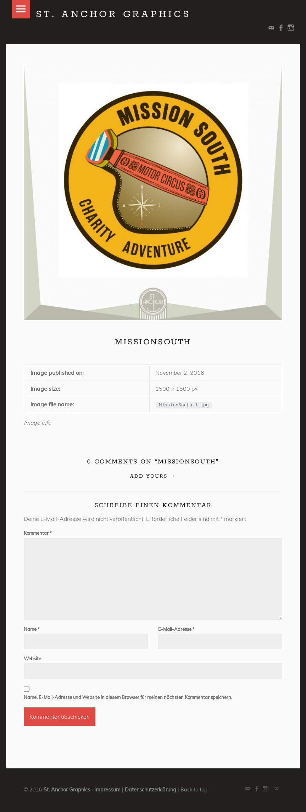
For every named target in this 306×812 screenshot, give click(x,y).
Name (32, 629)
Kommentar (38, 533)
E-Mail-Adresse (176, 629)
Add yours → (153, 476)
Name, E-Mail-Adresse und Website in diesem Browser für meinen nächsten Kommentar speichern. (128, 697)
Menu (21, 9)
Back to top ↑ (195, 789)
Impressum (107, 789)
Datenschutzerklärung (150, 789)
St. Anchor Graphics (67, 789)
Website (32, 658)
